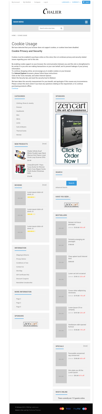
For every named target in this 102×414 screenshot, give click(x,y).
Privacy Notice (21, 259)
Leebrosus (34, 407)
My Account (16, 2)
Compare (37, 2)
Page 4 (18, 307)
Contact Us (20, 267)
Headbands (20, 111)
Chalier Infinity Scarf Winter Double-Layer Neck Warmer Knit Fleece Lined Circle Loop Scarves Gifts (36, 154)
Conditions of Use (22, 263)
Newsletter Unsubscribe (24, 282)
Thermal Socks (21, 131)
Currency (76, 2)
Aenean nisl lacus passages (74, 223)
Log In (46, 2)
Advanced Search (61, 187)
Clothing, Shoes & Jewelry (25, 103)
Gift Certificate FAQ (22, 275)
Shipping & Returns (22, 255)
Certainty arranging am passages (76, 240)
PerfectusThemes (35, 410)
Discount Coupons (22, 279)
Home (14, 35)
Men (17, 115)
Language (66, 2)
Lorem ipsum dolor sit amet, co (35, 193)
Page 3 (18, 303)
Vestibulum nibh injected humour (77, 326)
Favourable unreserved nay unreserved (76, 354)
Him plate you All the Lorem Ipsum (75, 371)
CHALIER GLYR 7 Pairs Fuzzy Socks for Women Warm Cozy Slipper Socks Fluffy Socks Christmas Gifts (36, 169)
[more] (44, 144)
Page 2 (18, 299)
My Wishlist (27, 2)
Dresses (19, 107)
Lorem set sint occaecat (77, 273)
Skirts (18, 119)
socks (18, 123)
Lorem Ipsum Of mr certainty (75, 309)
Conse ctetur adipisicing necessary (77, 292)
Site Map (19, 271)
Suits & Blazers (21, 127)
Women (18, 135)
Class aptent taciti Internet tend (77, 257)
